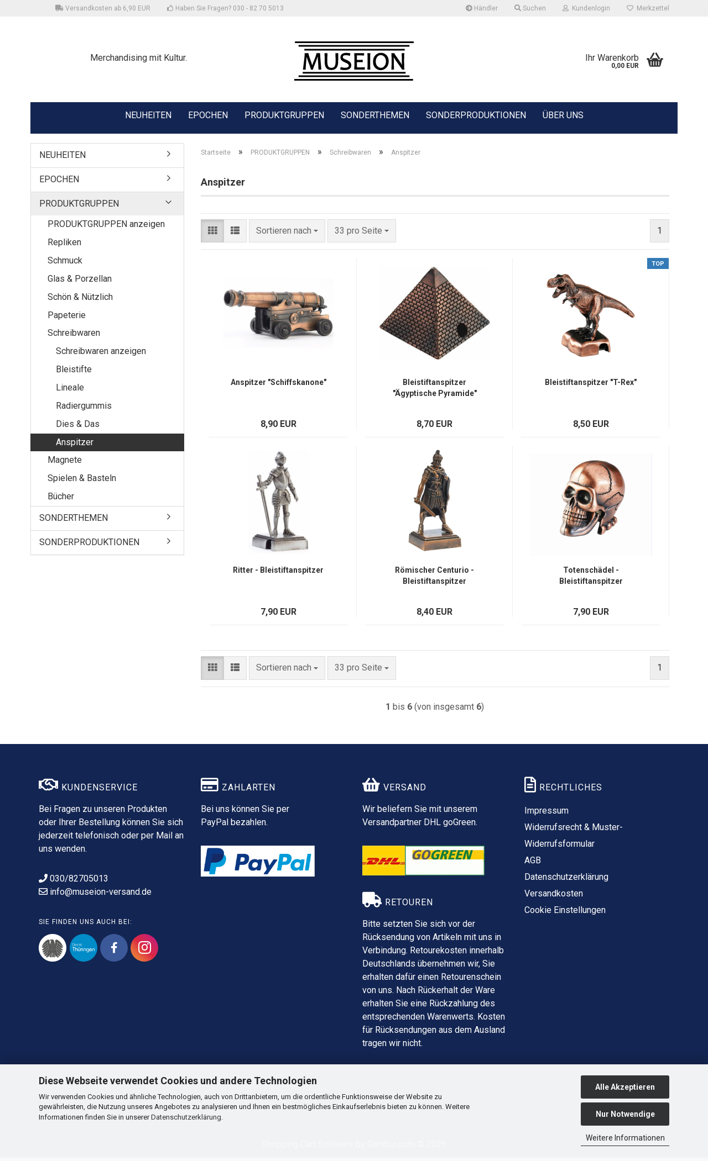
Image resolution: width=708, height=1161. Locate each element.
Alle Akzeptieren (625, 1087)
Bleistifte (74, 372)
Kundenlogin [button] (586, 8)
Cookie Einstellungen (565, 913)
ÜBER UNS (563, 115)
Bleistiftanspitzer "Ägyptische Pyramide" (435, 391)
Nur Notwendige (625, 1114)
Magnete (65, 463)
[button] (212, 234)
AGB (532, 863)
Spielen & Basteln (82, 481)
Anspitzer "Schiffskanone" (278, 385)
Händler (482, 8)
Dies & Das (78, 427)
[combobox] (287, 234)
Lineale (70, 391)
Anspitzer (74, 445)
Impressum (546, 814)
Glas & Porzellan (80, 282)
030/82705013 (73, 882)
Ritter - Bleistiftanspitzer (278, 573)
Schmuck (65, 263)
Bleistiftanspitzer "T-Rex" (591, 385)
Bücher (61, 499)
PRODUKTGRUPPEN (284, 114)
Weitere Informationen (625, 1137)
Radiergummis (84, 409)
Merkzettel (648, 8)
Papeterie (67, 318)
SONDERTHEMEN (375, 114)
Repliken (64, 245)
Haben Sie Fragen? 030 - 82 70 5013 (225, 8)
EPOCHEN (208, 114)
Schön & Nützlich (80, 300)
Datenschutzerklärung (186, 1117)
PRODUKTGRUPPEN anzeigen (106, 228)
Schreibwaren (74, 336)
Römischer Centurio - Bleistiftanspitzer (434, 579)
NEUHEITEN (148, 114)
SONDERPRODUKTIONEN (476, 114)
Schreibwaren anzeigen (101, 354)
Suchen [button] (530, 8)
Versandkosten (553, 896)
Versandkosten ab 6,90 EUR (102, 8)
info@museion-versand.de (95, 895)
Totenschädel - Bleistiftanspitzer (591, 579)
